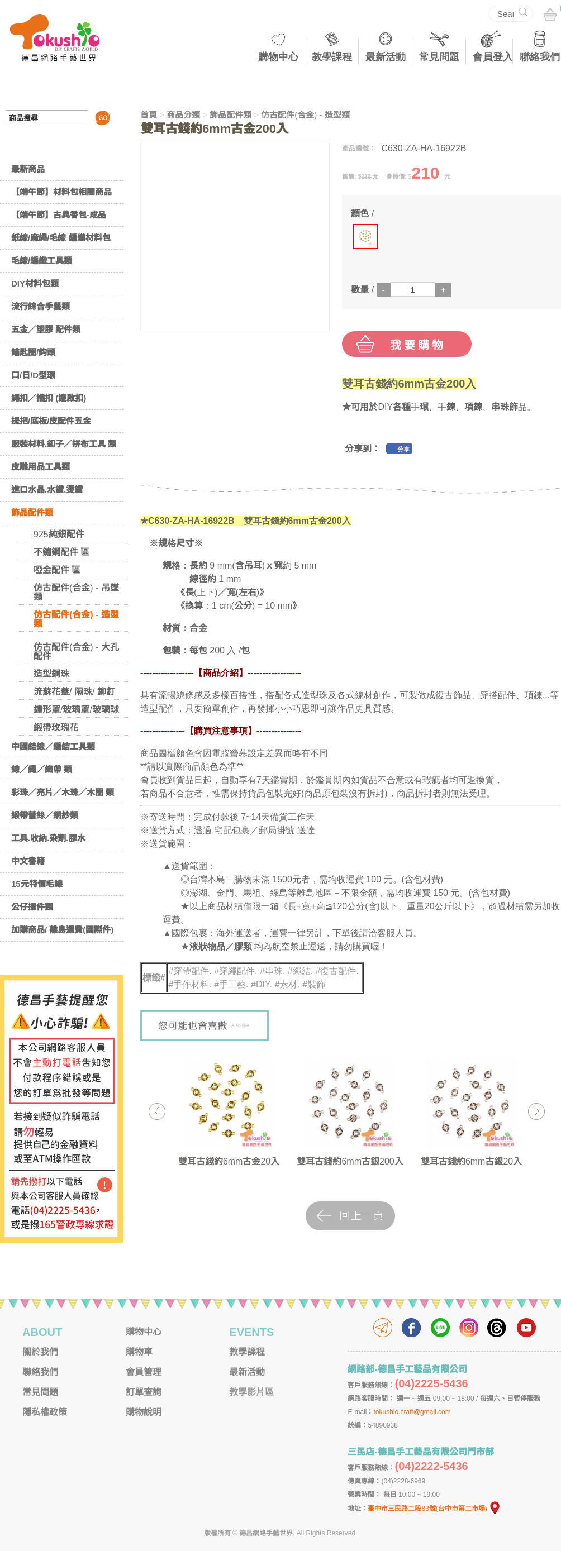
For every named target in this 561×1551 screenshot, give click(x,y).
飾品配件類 (32, 512)
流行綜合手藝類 (40, 306)
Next (536, 1111)
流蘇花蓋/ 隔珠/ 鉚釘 (74, 691)
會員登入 (493, 57)
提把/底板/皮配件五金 (51, 421)
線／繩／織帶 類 (41, 769)
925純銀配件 (59, 534)
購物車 (139, 1352)
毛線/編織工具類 (41, 260)
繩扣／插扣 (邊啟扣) (48, 398)
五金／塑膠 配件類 (45, 329)
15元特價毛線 (37, 884)
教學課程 (332, 57)
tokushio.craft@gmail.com (412, 1412)
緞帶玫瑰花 (56, 727)
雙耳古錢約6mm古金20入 (228, 1161)
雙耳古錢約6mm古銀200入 (350, 1161)
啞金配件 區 (57, 570)
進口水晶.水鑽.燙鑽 (47, 489)
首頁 (148, 115)
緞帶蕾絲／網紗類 (44, 815)
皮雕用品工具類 (40, 466)
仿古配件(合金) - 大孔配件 (76, 651)
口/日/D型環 (33, 375)
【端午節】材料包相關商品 (61, 192)
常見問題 (439, 57)
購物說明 (143, 1412)
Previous (157, 1111)
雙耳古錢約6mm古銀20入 (471, 1161)
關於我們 (40, 1352)
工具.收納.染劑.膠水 (48, 838)
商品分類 (183, 115)
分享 (403, 449)
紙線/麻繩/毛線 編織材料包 (61, 237)
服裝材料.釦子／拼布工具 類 (63, 443)
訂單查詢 (143, 1392)
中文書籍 (28, 861)
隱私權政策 (44, 1412)
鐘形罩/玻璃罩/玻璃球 (76, 709)
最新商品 (28, 169)
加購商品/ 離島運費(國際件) (62, 929)
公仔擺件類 (32, 906)
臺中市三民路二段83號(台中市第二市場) (434, 1508)
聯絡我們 (540, 57)
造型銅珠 (51, 674)
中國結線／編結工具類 (53, 746)
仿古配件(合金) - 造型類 (76, 619)
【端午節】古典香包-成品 (58, 214)
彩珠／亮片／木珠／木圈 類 (62, 792)
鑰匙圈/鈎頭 (33, 352)
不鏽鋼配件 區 (61, 552)
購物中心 (278, 57)
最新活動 (385, 57)
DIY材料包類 (35, 283)
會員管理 (143, 1372)
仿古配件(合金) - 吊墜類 (76, 592)
